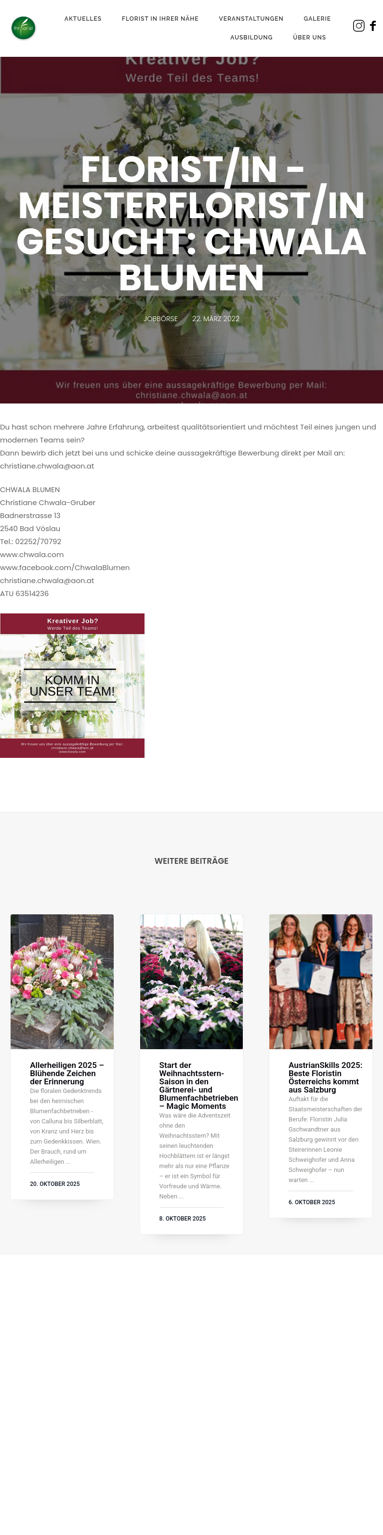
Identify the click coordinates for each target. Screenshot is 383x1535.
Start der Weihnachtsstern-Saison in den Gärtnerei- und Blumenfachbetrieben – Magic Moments (198, 1085)
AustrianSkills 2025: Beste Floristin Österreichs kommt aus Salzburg (325, 1077)
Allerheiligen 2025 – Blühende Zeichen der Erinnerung (67, 1073)
